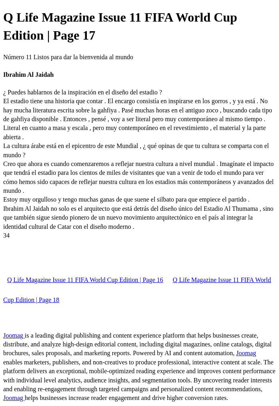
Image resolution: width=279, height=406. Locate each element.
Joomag (14, 335)
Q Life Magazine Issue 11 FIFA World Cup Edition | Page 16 (85, 279)
